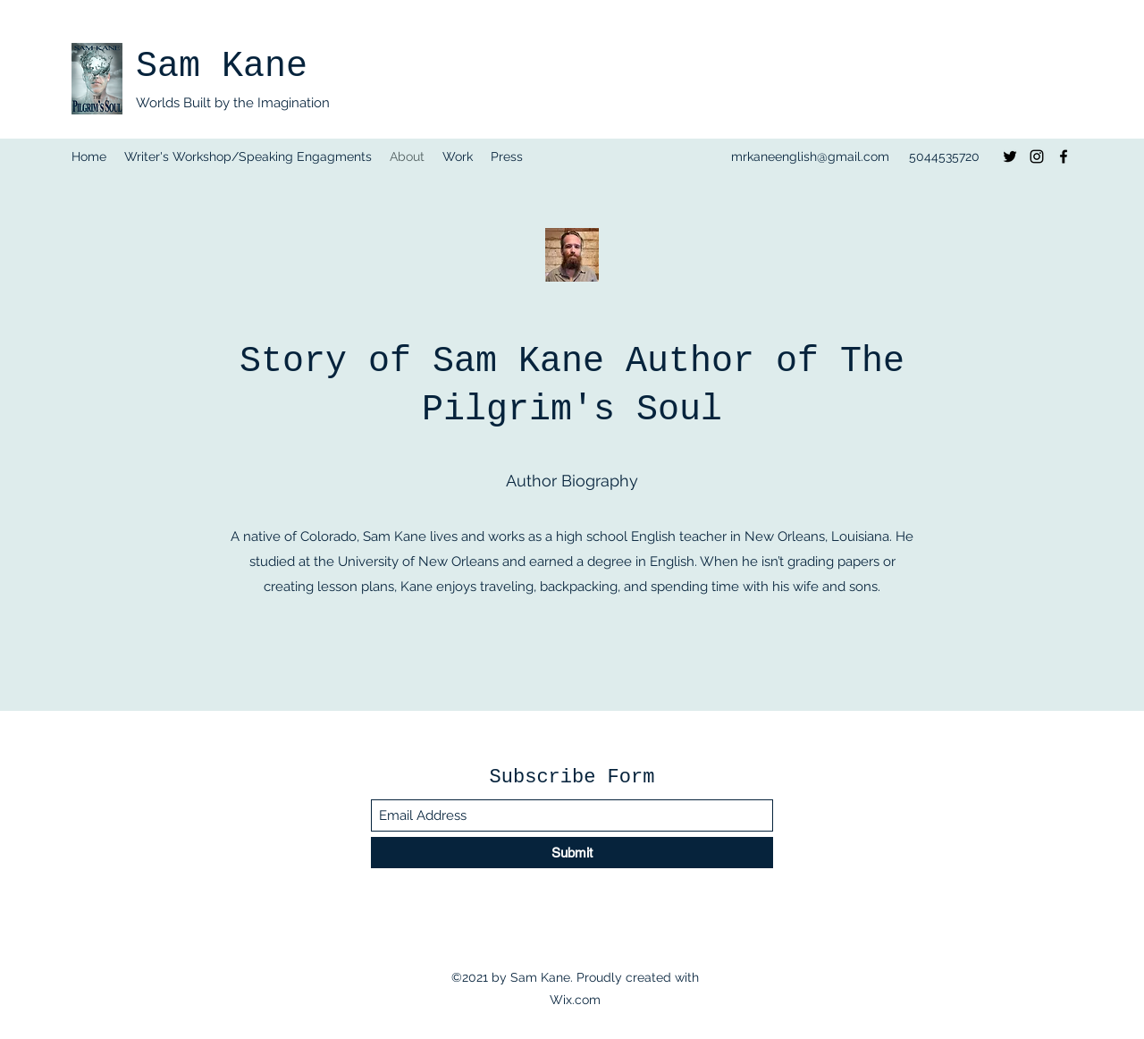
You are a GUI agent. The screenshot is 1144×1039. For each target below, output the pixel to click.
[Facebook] (1063, 156)
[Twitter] (1010, 156)
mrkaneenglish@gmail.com (810, 156)
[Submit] (572, 852)
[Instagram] (1037, 156)
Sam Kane (221, 66)
